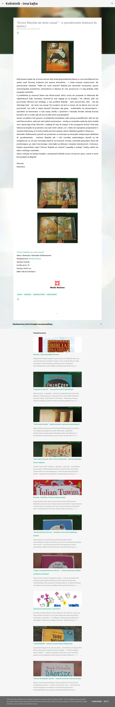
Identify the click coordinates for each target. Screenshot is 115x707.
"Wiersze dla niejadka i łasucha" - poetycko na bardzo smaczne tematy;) (57, 678)
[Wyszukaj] (40, 3)
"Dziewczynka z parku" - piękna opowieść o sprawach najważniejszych (56, 424)
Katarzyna (27, 294)
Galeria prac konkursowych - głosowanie (46, 609)
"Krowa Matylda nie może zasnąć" (30, 252)
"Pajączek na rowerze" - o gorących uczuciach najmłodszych (53, 389)
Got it (106, 701)
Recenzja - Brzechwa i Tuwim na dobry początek (49, 497)
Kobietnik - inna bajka (22, 3)
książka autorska (39, 294)
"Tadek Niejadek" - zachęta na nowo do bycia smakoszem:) (52, 643)
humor (19, 294)
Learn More (97, 701)
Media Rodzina (35, 259)
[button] (18, 33)
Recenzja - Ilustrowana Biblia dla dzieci (46, 354)
